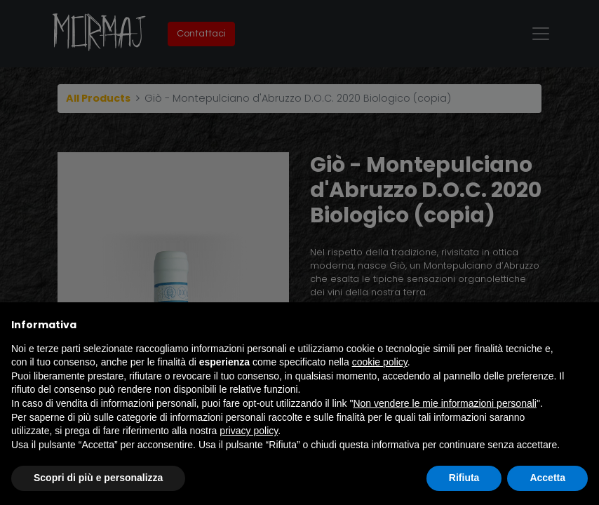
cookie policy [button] (380, 362)
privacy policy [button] (249, 430)
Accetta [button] (547, 477)
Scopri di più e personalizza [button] (98, 477)
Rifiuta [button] (464, 477)
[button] (581, 325)
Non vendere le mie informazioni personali (444, 403)
